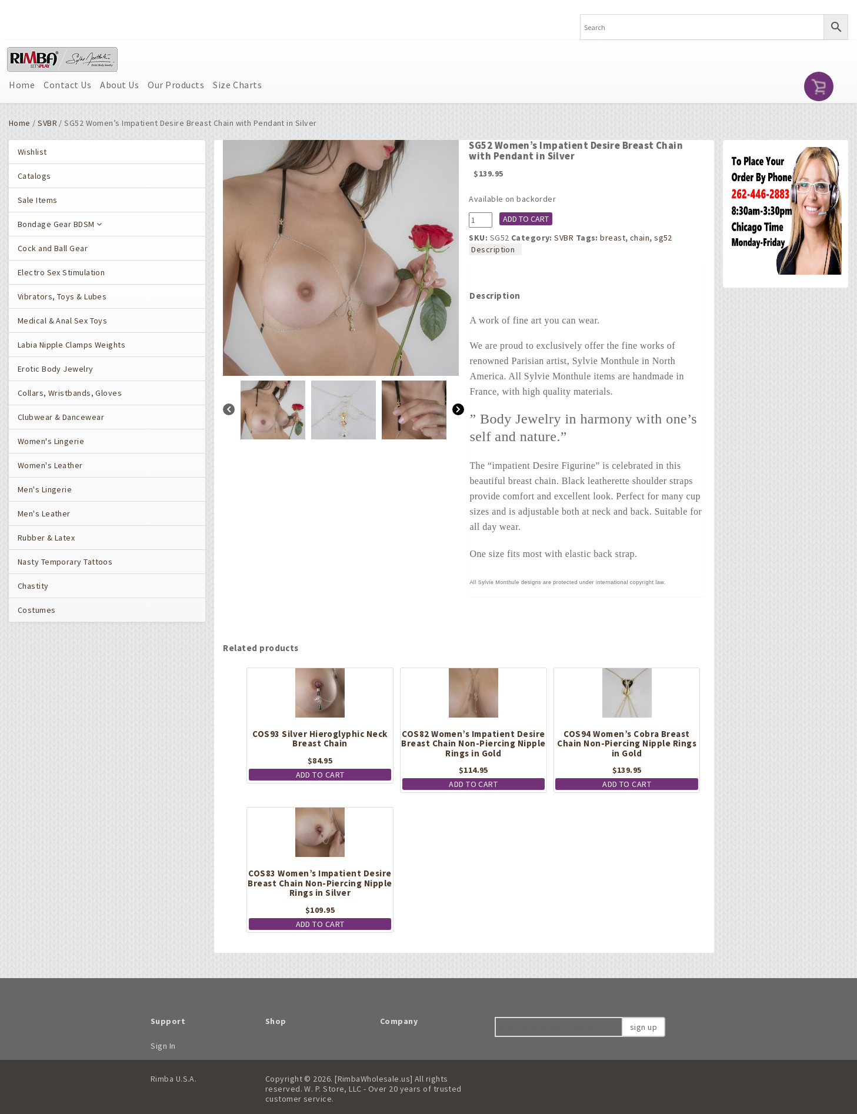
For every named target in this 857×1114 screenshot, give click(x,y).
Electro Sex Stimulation (61, 272)
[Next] (458, 410)
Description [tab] (493, 249)
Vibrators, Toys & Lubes (62, 296)
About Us (119, 85)
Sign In (163, 1045)
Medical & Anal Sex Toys (62, 320)
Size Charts (237, 85)
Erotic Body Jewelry (56, 368)
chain (639, 237)
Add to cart (526, 219)
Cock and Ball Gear (53, 248)
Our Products (176, 85)
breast (612, 237)
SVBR (47, 123)
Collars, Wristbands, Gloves (70, 393)
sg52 (663, 237)
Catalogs (34, 176)
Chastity (33, 586)
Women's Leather (50, 465)
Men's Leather (44, 513)
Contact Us (67, 85)
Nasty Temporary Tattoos (65, 561)
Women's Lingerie (51, 441)
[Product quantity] (480, 220)
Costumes (37, 610)
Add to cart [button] (320, 774)
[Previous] (229, 410)
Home (22, 85)
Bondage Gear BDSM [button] (60, 224)
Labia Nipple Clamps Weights (71, 344)
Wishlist (32, 151)
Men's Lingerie (45, 489)
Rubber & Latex (46, 537)
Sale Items (37, 200)
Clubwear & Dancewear (61, 417)
